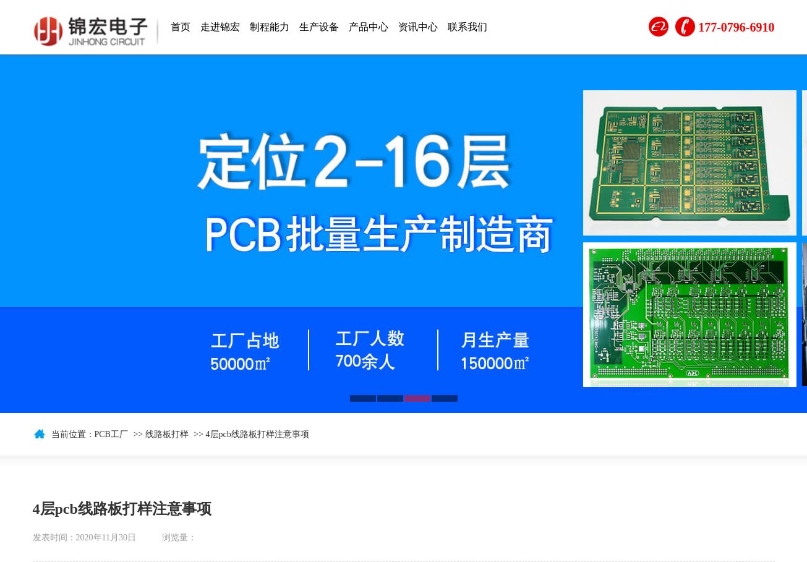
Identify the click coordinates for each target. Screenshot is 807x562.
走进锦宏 (220, 27)
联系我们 (467, 27)
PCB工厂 (111, 434)
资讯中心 (418, 27)
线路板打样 (167, 434)
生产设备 (319, 27)
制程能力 (269, 27)
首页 (180, 27)
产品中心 (368, 27)
